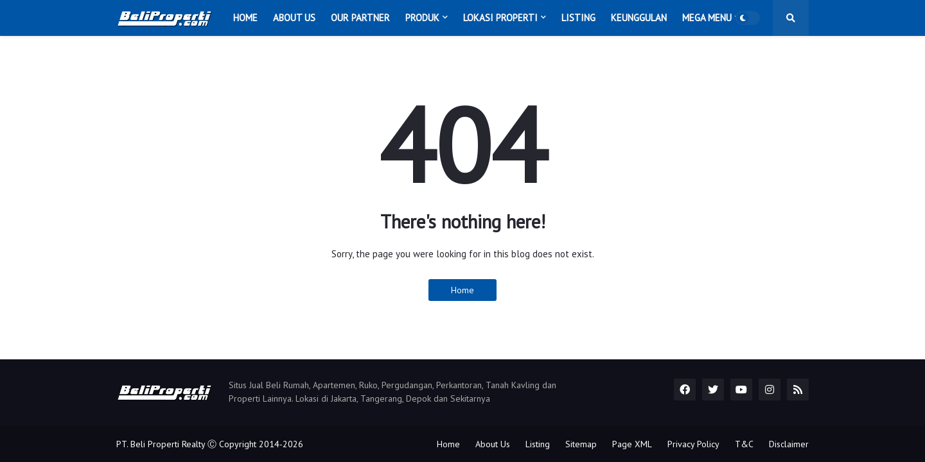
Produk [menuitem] (422, 18)
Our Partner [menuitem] (360, 18)
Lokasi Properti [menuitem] (500, 18)
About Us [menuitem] (294, 18)
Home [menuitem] (245, 18)
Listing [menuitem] (578, 18)
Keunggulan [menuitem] (639, 18)
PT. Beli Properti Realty (160, 444)
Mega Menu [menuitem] (707, 18)
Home (462, 290)
